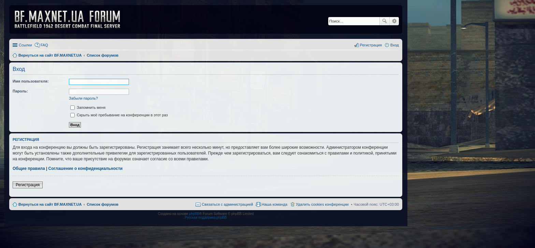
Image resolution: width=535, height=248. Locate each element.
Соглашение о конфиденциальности (85, 168)
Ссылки (25, 45)
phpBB (194, 214)
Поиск (384, 21)
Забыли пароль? (83, 98)
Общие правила (29, 168)
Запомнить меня (87, 107)
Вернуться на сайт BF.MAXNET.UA (50, 204)
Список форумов (102, 204)
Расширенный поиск (394, 21)
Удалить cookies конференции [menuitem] (322, 204)
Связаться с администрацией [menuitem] (227, 204)
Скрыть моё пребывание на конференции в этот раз (119, 115)
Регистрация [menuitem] (371, 45)
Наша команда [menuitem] (274, 204)
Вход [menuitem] (394, 45)
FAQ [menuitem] (44, 45)
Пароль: (20, 91)
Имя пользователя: (31, 81)
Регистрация (28, 185)
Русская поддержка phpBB (206, 217)
